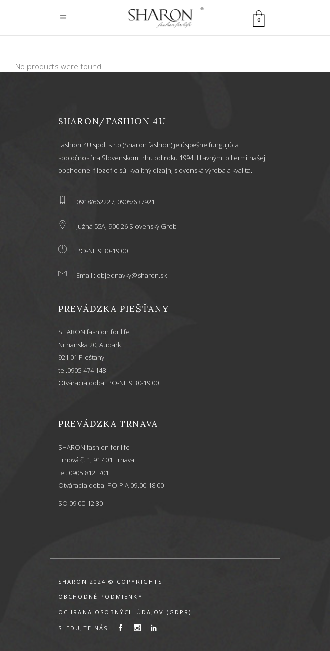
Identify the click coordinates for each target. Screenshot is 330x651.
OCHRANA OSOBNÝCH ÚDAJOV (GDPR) (124, 612)
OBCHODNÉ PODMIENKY (100, 597)
